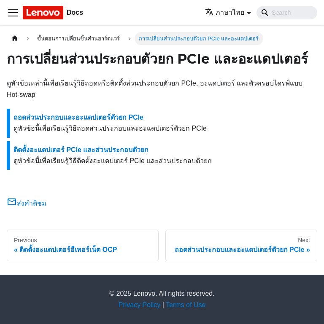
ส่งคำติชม (26, 203)
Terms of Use (185, 304)
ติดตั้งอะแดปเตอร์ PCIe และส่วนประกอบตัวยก (81, 149)
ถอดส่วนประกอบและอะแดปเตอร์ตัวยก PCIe (78, 117)
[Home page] (15, 38)
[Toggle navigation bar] (13, 12)
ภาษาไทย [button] (224, 12)
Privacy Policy (140, 304)
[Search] (286, 12)
